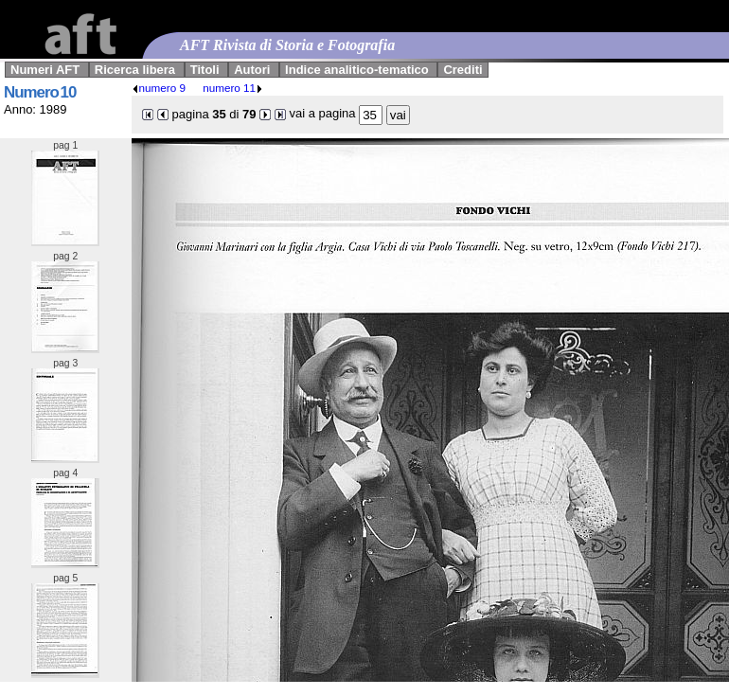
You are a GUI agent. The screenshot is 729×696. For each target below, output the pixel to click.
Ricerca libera (135, 69)
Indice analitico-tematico (357, 69)
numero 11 (233, 87)
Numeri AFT (45, 69)
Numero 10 (40, 92)
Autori (252, 69)
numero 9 (159, 87)
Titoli (205, 69)
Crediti (462, 69)
